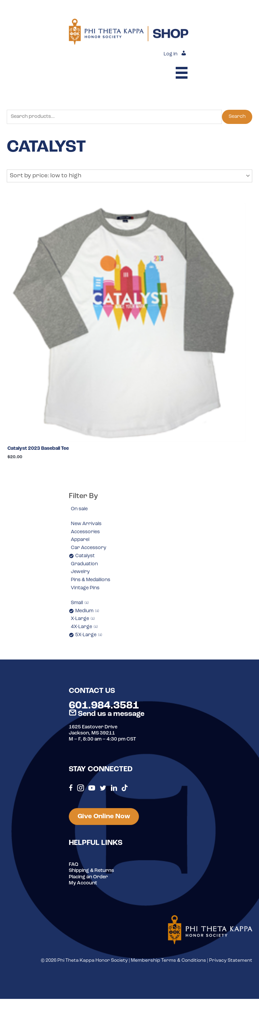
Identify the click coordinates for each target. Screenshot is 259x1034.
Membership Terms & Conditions (168, 960)
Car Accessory (88, 547)
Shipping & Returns (91, 870)
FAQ (73, 864)
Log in (170, 54)
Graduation (84, 564)
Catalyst (85, 556)
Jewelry (80, 571)
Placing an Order (88, 877)
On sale (79, 509)
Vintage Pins (85, 588)
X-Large (83, 619)
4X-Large (84, 627)
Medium (87, 611)
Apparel (80, 539)
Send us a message (106, 714)
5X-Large (88, 635)
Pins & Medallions (90, 580)
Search (237, 116)
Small (80, 603)
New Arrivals (86, 523)
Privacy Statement (230, 960)
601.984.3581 (104, 705)
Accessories (85, 532)
